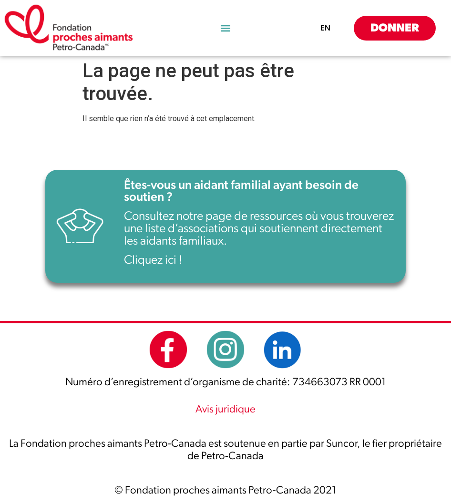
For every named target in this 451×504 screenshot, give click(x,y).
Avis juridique (225, 409)
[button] (225, 28)
